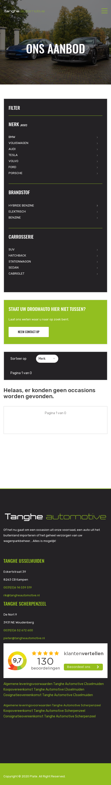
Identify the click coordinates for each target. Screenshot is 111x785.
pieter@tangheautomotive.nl (24, 638)
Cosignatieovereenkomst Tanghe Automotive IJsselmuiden (48, 695)
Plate (33, 776)
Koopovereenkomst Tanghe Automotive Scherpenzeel (44, 711)
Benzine (15, 217)
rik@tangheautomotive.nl (21, 595)
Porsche (16, 173)
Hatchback (17, 255)
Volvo (13, 161)
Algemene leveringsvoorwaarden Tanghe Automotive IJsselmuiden (53, 684)
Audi (12, 149)
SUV (12, 249)
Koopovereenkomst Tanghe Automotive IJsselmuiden (43, 689)
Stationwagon (20, 261)
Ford (12, 167)
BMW (12, 137)
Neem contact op (28, 332)
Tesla (13, 155)
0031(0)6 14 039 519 (17, 587)
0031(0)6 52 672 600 (18, 630)
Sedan (14, 267)
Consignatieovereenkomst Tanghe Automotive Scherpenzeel (49, 716)
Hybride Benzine (21, 205)
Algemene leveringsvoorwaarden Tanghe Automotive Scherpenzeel (52, 705)
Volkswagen (18, 143)
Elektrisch (17, 211)
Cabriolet (16, 273)
